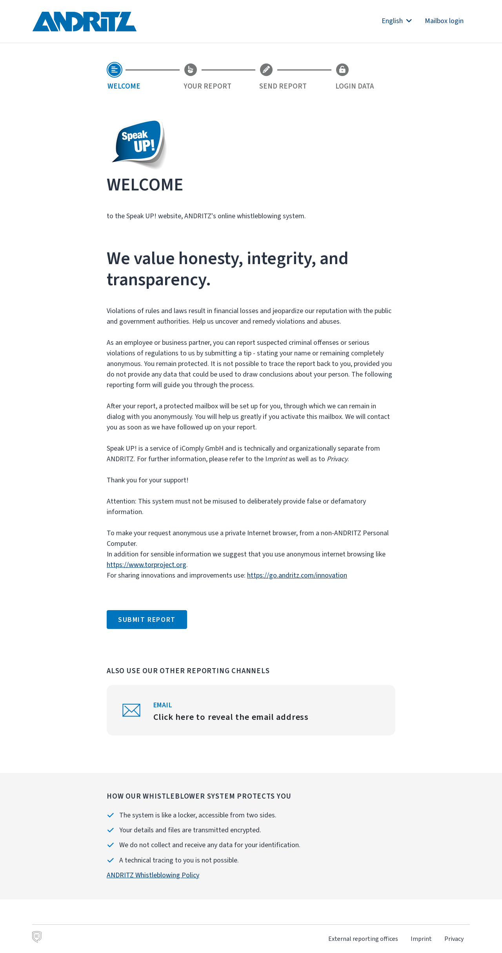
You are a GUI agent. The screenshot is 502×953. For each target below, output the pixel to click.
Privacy (454, 939)
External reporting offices (363, 939)
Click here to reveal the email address (231, 717)
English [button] (397, 20)
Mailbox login (444, 20)
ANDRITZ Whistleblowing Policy (153, 875)
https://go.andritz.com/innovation (297, 575)
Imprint (421, 939)
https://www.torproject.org (146, 564)
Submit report (147, 619)
